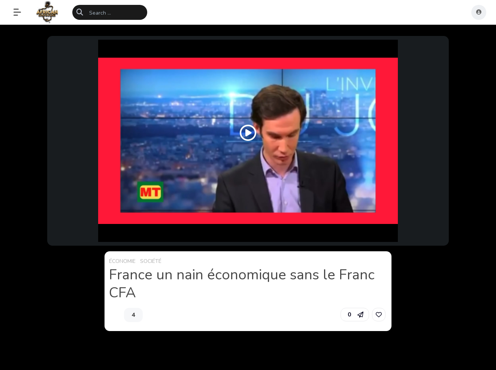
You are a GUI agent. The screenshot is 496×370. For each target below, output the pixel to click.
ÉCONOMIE (122, 261)
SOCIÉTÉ (150, 261)
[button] (20, 12)
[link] (378, 314)
